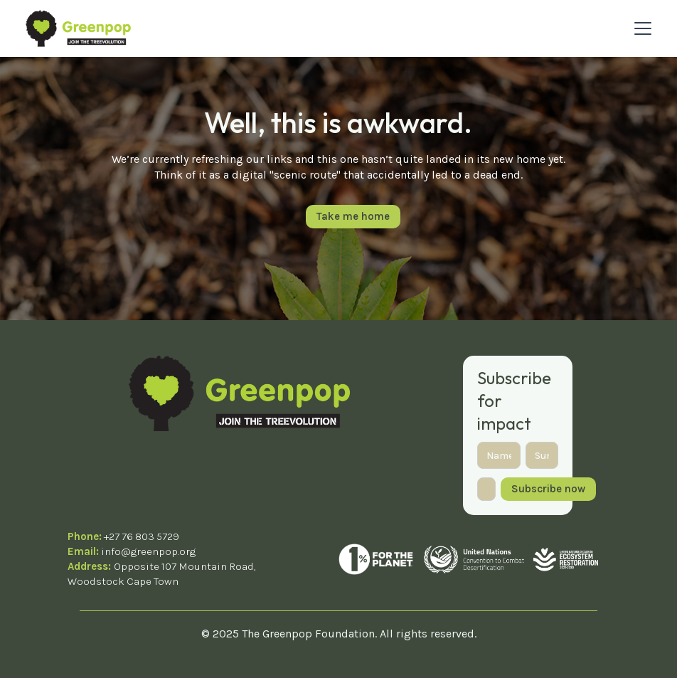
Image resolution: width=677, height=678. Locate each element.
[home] (78, 28)
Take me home (353, 216)
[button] (640, 28)
